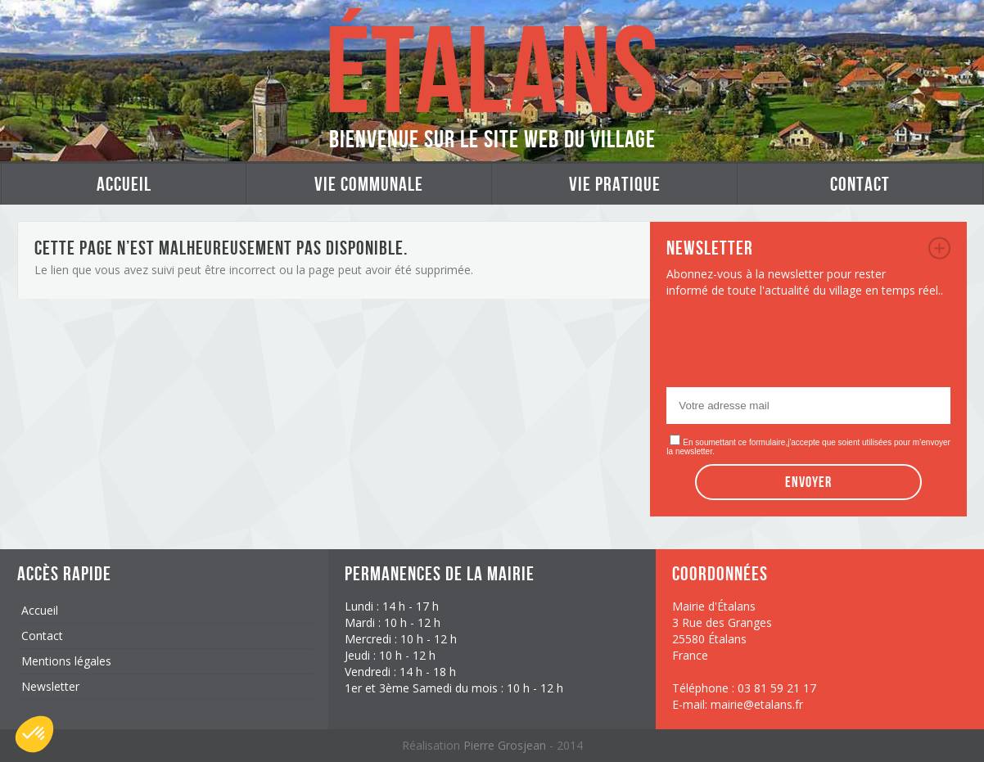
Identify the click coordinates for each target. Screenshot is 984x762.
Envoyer (808, 482)
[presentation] (790, 347)
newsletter (939, 248)
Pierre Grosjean (506, 745)
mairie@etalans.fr (757, 704)
